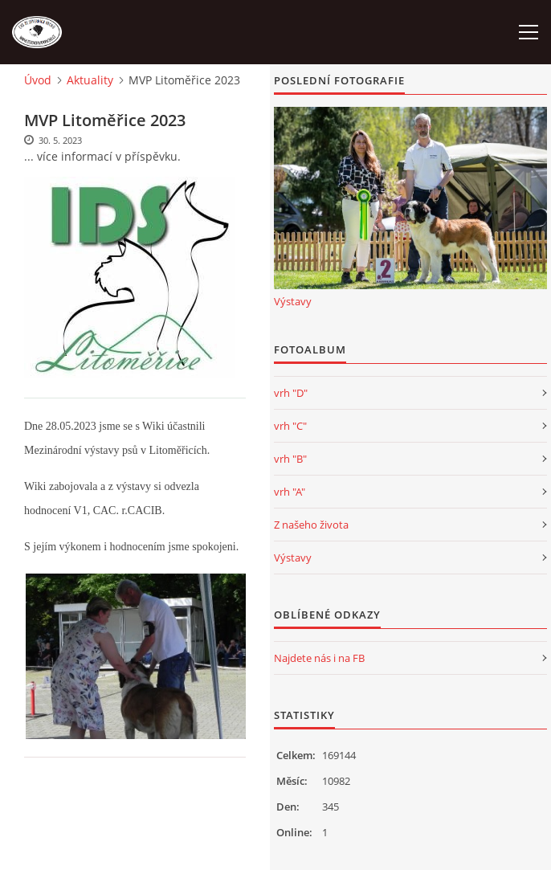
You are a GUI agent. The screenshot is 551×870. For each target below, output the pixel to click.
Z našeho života (311, 524)
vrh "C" (290, 426)
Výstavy (293, 301)
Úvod (37, 80)
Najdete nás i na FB (319, 658)
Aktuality (90, 80)
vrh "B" (290, 458)
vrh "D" (291, 393)
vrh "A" (289, 491)
